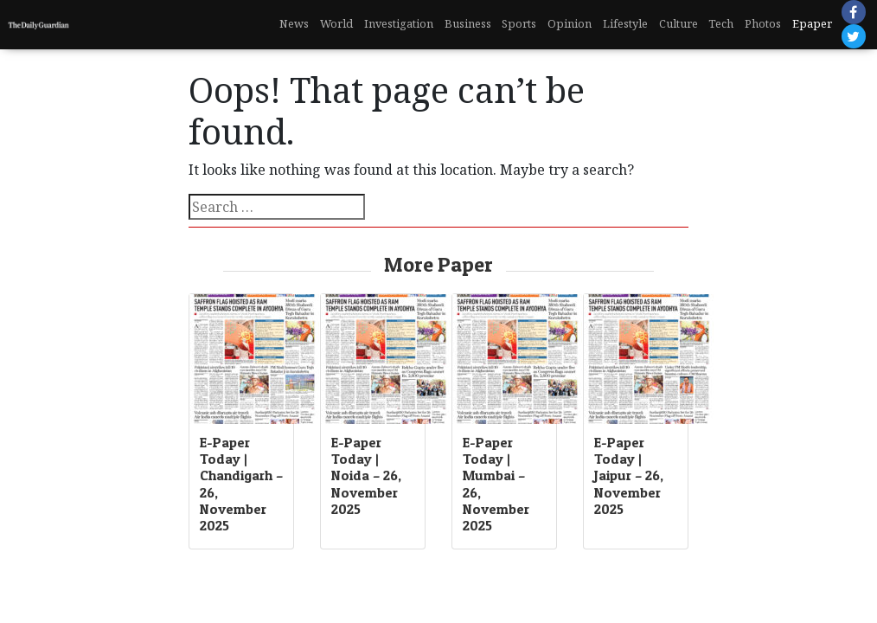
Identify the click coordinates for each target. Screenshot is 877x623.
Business (468, 23)
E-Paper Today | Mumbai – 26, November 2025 (496, 484)
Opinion (569, 23)
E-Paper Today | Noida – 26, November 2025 (366, 475)
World (336, 23)
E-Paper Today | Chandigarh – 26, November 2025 (241, 484)
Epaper (812, 23)
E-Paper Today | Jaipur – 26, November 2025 (628, 475)
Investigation (398, 23)
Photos (763, 23)
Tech (720, 23)
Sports (519, 23)
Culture (678, 23)
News (294, 23)
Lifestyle (625, 23)
